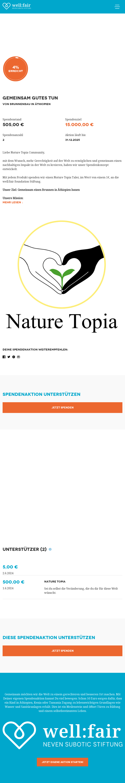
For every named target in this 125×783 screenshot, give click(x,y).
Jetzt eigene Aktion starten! (62, 762)
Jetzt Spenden (63, 407)
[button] (4, 356)
